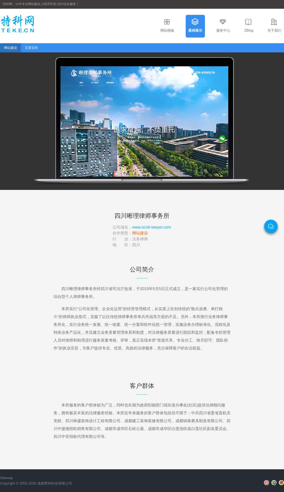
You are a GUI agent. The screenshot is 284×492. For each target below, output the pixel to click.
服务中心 (223, 30)
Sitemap (6, 478)
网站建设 (10, 48)
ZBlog (248, 30)
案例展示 (195, 30)
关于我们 (274, 30)
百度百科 (31, 48)
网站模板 (167, 30)
